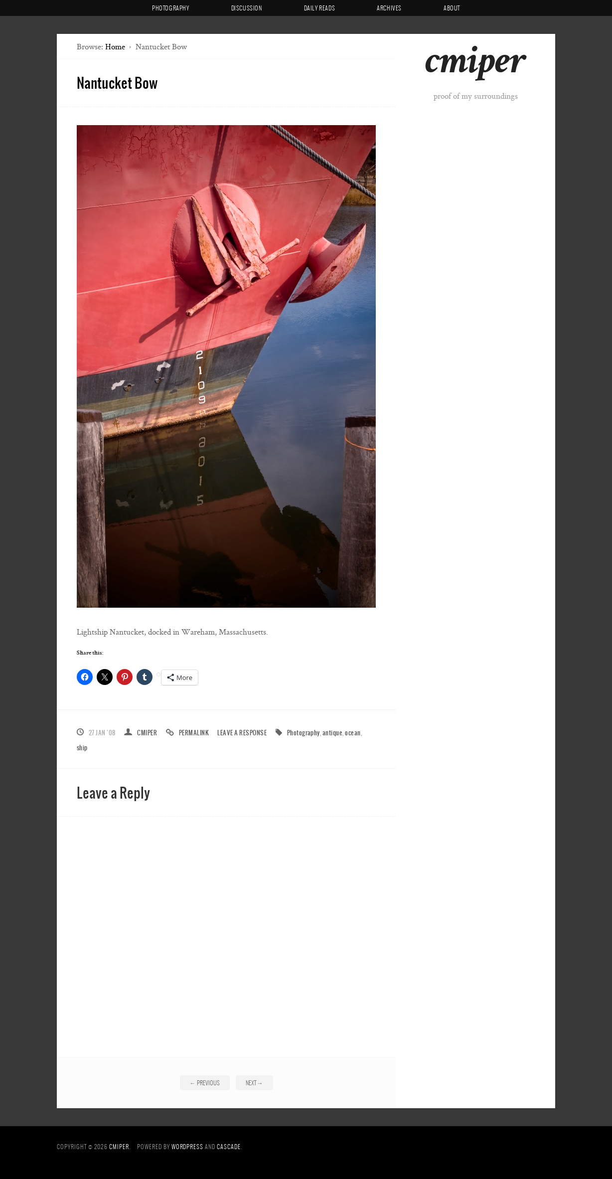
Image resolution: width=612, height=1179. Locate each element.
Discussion (246, 8)
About (452, 8)
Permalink (194, 732)
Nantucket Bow (117, 82)
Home (115, 46)
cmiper (475, 64)
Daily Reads (319, 8)
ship (82, 747)
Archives (389, 8)
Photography (170, 8)
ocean (352, 732)
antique (332, 732)
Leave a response (242, 732)
